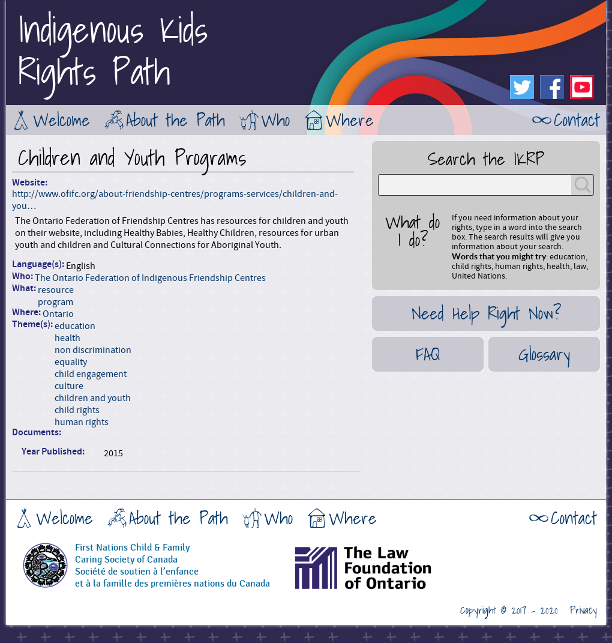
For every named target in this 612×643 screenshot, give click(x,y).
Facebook (552, 87)
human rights (82, 422)
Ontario (58, 314)
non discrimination (93, 350)
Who (275, 120)
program (55, 302)
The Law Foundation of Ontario (393, 572)
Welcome (61, 120)
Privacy (583, 610)
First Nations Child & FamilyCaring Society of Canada (132, 554)
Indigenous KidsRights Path (113, 51)
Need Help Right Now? (486, 313)
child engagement (91, 374)
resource (56, 290)
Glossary (544, 354)
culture (69, 386)
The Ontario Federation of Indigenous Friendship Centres (150, 278)
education (75, 326)
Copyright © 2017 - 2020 (509, 610)
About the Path (175, 120)
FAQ (428, 354)
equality (71, 362)
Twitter (522, 87)
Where (350, 120)
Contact (577, 120)
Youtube (582, 87)
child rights (77, 410)
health (67, 338)
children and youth (93, 398)
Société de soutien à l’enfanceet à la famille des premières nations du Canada (172, 578)
